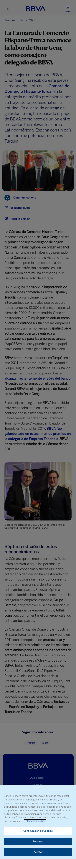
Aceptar (38, 852)
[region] (38, 822)
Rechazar (38, 841)
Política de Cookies (34, 821)
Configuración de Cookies (38, 831)
